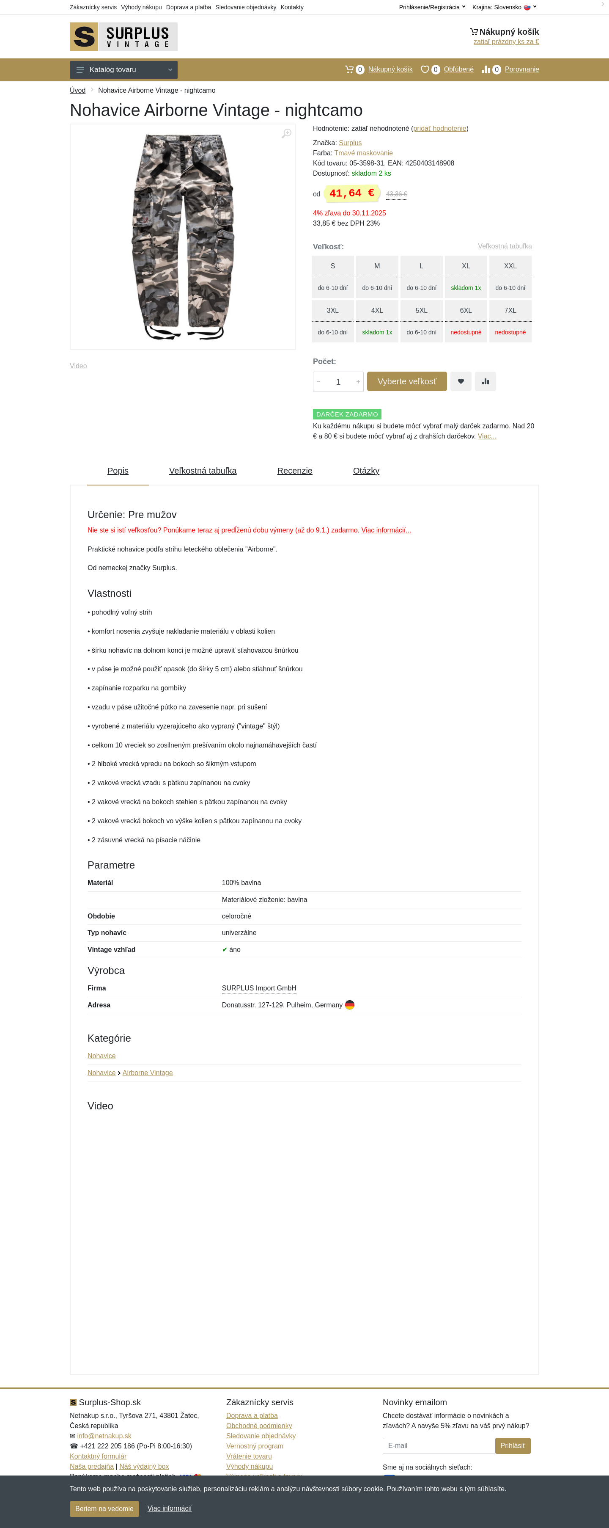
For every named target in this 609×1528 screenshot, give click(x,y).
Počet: (324, 361)
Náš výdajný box (144, 1466)
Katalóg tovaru (124, 70)
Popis (118, 470)
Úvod (77, 90)
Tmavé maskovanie (363, 153)
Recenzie (295, 470)
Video (78, 366)
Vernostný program (254, 1446)
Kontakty (291, 7)
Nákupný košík (375, 69)
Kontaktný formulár (98, 1456)
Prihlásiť (513, 1445)
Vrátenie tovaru (249, 1456)
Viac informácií (170, 1508)
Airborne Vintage (148, 1072)
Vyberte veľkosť (407, 381)
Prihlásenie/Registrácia (432, 7)
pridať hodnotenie (439, 128)
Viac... (487, 436)
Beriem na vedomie (104, 1508)
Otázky (366, 470)
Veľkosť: (328, 247)
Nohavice (102, 1055)
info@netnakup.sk (104, 1436)
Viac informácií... (386, 530)
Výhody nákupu (141, 7)
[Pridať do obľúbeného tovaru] (461, 381)
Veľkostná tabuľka (505, 246)
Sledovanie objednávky (245, 7)
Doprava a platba (188, 7)
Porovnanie (506, 69)
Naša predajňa (92, 1466)
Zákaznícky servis (93, 7)
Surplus (350, 142)
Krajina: (504, 7)
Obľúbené (443, 69)
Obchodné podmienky (259, 1425)
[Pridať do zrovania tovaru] (485, 381)
